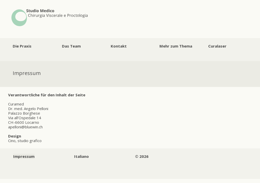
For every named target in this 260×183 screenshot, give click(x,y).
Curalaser (217, 46)
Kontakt (119, 46)
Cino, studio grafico (25, 140)
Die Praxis (22, 46)
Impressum (24, 156)
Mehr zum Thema (175, 46)
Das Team (71, 46)
